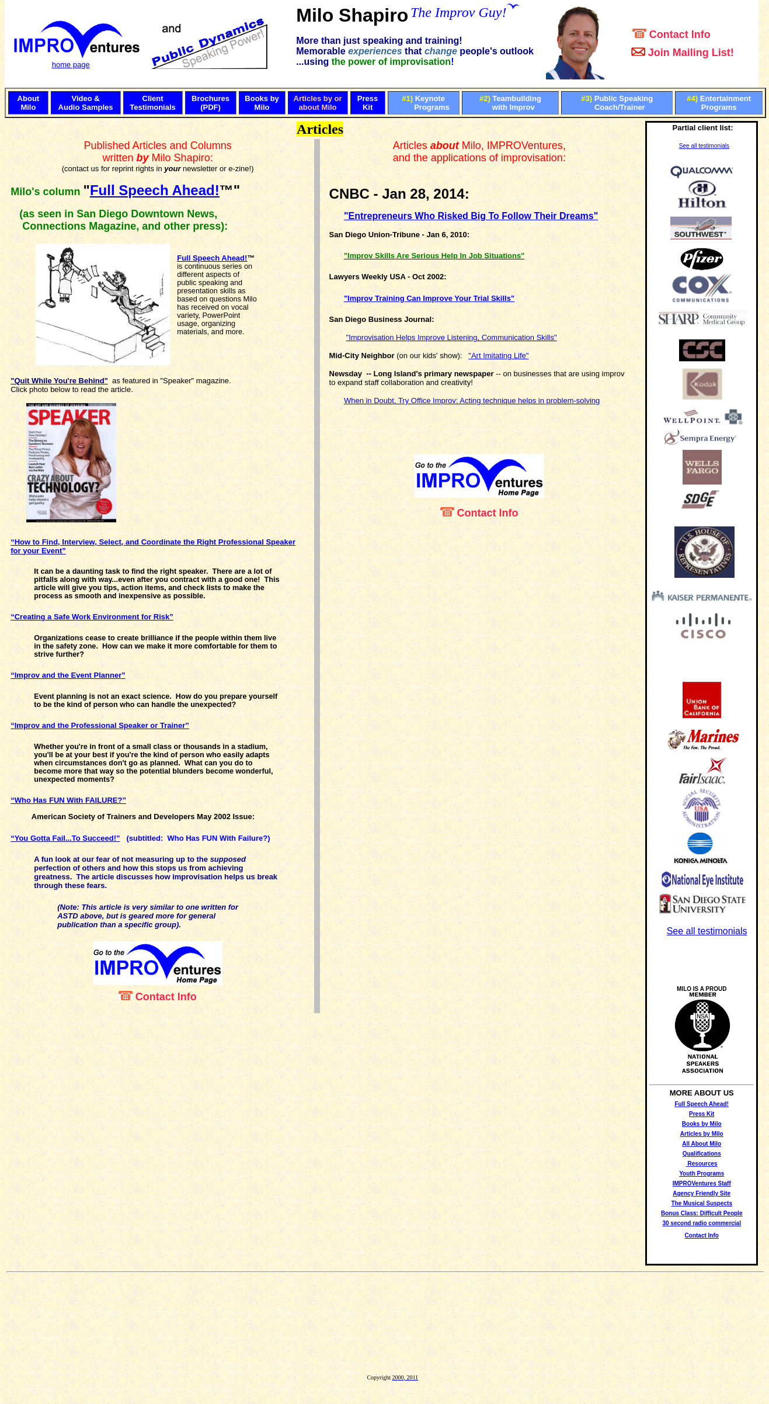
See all (688, 146)
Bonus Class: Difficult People (701, 1213)
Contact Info (702, 1235)
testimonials (713, 146)
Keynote (430, 98)
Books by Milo (702, 1124)
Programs (432, 107)
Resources (703, 1163)
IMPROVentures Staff (702, 1183)
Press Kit (701, 1114)
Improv (521, 107)
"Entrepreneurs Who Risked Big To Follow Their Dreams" (471, 216)
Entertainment (725, 98)
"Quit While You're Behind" (59, 380)
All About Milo (701, 1143)
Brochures (210, 98)
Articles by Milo (701, 1134)
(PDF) (210, 107)
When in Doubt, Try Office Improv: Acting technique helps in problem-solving (472, 400)
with (499, 107)
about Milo (318, 107)
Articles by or (318, 98)
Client (152, 98)
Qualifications (702, 1153)
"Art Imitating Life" (498, 355)
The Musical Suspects (701, 1203)
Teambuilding (516, 98)
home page (71, 64)
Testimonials (153, 107)
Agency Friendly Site (701, 1193)
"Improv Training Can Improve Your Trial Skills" (429, 298)
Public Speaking (623, 98)
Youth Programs (701, 1173)
